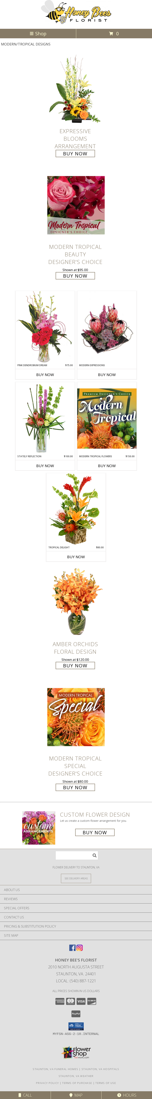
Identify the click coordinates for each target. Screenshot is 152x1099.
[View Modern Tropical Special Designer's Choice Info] (76, 717)
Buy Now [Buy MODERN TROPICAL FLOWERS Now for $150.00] (107, 465)
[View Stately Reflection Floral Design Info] (45, 418)
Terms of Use (105, 1083)
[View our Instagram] (79, 949)
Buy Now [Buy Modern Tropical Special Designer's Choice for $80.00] (75, 787)
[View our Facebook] (72, 949)
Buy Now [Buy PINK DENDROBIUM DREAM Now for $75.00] (45, 374)
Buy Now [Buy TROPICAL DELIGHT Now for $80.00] (76, 556)
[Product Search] (76, 855)
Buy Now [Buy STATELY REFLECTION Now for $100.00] (45, 465)
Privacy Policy (47, 1083)
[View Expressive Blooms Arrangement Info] (76, 89)
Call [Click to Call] (25, 1095)
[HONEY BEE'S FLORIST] (76, 23)
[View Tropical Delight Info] (76, 509)
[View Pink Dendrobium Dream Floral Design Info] (45, 327)
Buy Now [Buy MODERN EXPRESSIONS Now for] (107, 374)
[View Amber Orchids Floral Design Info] (76, 602)
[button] (76, 1026)
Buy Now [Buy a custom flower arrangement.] (95, 832)
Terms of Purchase (77, 1083)
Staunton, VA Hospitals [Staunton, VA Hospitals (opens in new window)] (100, 1069)
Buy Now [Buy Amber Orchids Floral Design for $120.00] (75, 665)
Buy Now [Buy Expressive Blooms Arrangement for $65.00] (75, 153)
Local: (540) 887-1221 (76, 981)
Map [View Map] (76, 1095)
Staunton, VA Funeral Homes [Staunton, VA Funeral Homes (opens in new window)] (55, 1069)
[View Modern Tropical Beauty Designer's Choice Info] (76, 205)
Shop (38, 33)
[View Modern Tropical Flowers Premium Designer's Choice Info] (107, 418)
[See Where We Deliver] (76, 878)
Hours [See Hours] (126, 1095)
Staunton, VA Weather (76, 1076)
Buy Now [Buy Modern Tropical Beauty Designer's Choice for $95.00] (75, 275)
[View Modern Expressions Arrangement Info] (107, 327)
